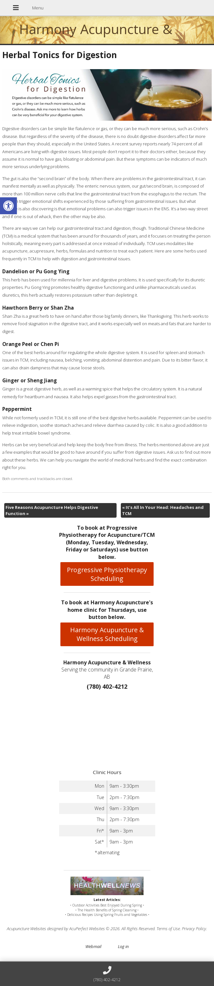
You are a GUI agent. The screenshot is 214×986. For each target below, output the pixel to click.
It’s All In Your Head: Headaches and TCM (163, 510)
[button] (8, 205)
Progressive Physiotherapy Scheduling (107, 574)
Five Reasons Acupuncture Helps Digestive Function (52, 510)
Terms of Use (168, 928)
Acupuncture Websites (26, 928)
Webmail (93, 946)
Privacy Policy (194, 928)
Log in (123, 946)
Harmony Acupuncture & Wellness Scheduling (107, 634)
